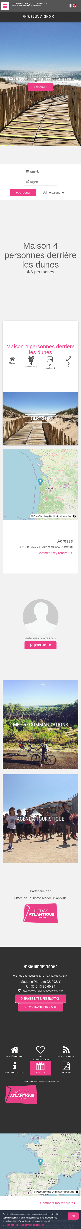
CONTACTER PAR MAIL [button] (40, 1007)
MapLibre (67, 516)
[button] (54, 192)
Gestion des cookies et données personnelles (23, 1224)
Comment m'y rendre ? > (55, 553)
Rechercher (23, 192)
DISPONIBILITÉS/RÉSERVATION (40, 998)
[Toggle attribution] (74, 516)
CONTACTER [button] (40, 645)
